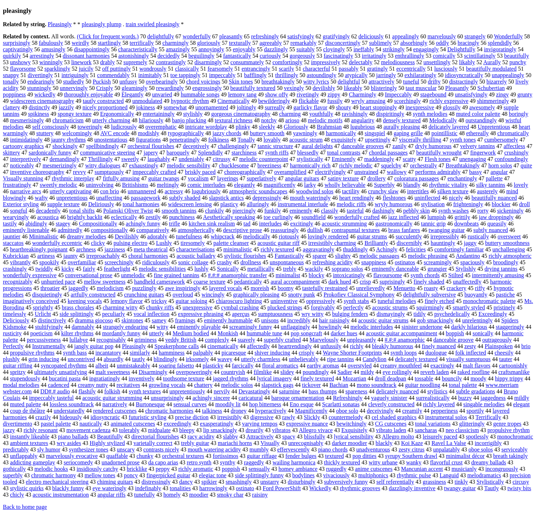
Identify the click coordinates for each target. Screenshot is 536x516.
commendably (113, 75)
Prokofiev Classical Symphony (359, 295)
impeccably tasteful (51, 398)
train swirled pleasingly (153, 24)
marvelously (441, 36)
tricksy (159, 301)
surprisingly (16, 43)
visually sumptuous (468, 359)
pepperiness (444, 411)
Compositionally (98, 224)
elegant (521, 404)
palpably (203, 353)
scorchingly (407, 101)
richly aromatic (195, 469)
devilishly (323, 88)
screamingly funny (250, 327)
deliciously (370, 36)
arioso (292, 120)
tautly (138, 359)
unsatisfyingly (471, 94)
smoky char (230, 495)
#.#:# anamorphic (405, 340)
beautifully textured (253, 88)
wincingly (213, 295)
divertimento (17, 424)
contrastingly (171, 62)
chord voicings (203, 82)
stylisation (433, 204)
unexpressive (197, 307)
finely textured (317, 378)
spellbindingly (102, 146)
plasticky (212, 366)
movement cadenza (88, 430)
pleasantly (231, 36)
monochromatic (515, 437)
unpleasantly (361, 340)
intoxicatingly (349, 275)
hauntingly (443, 243)
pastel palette (56, 424)
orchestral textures (183, 456)
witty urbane (383, 462)
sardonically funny (50, 153)
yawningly (305, 133)
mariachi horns (235, 443)
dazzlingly (276, 49)
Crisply (104, 88)
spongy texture (75, 114)
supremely (135, 62)
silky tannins (490, 185)
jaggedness (493, 398)
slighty (343, 256)
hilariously (151, 120)
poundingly (316, 372)
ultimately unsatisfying (60, 372)
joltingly (246, 107)
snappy (11, 75)
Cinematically (233, 101)
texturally (240, 43)
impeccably (222, 75)
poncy (131, 475)
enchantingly (462, 178)
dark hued (340, 282)
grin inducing (43, 359)
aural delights (317, 146)
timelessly (14, 314)
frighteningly (468, 204)
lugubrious (362, 127)
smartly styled (469, 307)
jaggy (470, 243)
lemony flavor (126, 301)
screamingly (438, 262)
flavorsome (23, 69)
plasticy (229, 204)
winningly (51, 62)
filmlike (263, 372)
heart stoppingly (378, 107)
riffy (480, 288)
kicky (68, 269)
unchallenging (508, 249)
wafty (41, 198)
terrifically (142, 43)
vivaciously (336, 475)
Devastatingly (255, 391)
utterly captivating (71, 191)
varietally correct (152, 443)
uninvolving (100, 185)
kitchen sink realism (212, 224)
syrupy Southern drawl (411, 456)
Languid (449, 475)
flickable (309, 101)
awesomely (482, 107)
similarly (140, 353)
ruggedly (336, 469)
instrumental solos (446, 417)
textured (334, 456)
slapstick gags (277, 385)
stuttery (44, 133)
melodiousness (398, 62)
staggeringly (510, 327)
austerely (487, 191)
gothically (14, 469)
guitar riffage (262, 456)
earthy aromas (323, 366)
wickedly (45, 94)
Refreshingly (348, 398)
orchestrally (423, 165)
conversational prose (89, 275)
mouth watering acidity (214, 449)
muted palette (25, 404)
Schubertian (490, 88)
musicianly (464, 469)
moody (478, 378)
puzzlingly (144, 288)
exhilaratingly (420, 75)
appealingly (405, 36)
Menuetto (404, 288)
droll (524, 204)
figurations (148, 140)
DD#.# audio (55, 391)
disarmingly (208, 62)
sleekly (267, 127)
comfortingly (287, 62)
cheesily (504, 353)
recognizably (18, 282)
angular (499, 172)
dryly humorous (433, 146)
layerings (227, 178)
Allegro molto (398, 437)
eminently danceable (395, 269)
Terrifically (488, 417)
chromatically (513, 133)
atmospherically (196, 230)
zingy (502, 94)
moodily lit (228, 404)
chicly (17, 495)
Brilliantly (376, 243)
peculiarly (113, 314)
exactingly (442, 366)
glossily (452, 107)
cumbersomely (501, 140)
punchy (517, 62)
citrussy (222, 159)
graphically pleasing (256, 295)
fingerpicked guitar (168, 475)
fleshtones (394, 198)
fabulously (51, 43)
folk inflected (470, 353)
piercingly (244, 211)
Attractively (259, 437)
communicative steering (107, 153)
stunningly (39, 88)
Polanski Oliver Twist (128, 211)
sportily (475, 411)
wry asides (69, 443)
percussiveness (44, 340)
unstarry (269, 482)
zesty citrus (411, 449)
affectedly (258, 346)
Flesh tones (437, 159)
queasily (496, 224)
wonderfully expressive (30, 275)
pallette (494, 178)
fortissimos (225, 456)
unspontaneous (287, 262)
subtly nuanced (490, 230)
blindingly (165, 359)
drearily (255, 430)
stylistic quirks (27, 488)
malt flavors (476, 366)
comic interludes (206, 185)
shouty (343, 107)
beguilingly (201, 56)
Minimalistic (43, 236)
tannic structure (275, 146)
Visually (269, 443)
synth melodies (430, 114)
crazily (43, 417)
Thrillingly (100, 159)
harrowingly (213, 488)
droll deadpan (390, 378)
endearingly (40, 82)
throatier (50, 288)
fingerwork (483, 153)
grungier (437, 269)
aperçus (240, 314)
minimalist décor (465, 456)
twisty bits (519, 488)
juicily (86, 69)
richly (356, 346)
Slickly (312, 417)
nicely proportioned (105, 107)
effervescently (293, 449)
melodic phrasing (428, 256)
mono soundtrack (377, 385)
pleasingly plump (101, 24)
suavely (246, 340)
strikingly (394, 49)
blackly (383, 443)
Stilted (455, 275)
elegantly (244, 185)
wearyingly (16, 217)
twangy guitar (459, 488)
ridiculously (155, 262)
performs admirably (438, 172)
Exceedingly (492, 314)
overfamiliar (82, 262)
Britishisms (135, 185)
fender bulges (301, 456)
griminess (145, 340)
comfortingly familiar (459, 249)
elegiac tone (212, 475)
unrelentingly (477, 320)
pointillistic (444, 133)
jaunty (70, 256)
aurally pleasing (401, 127)
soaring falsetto (176, 366)
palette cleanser (231, 243)
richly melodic (356, 165)
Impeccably (398, 94)
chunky (145, 456)
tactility (350, 191)
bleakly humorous (392, 346)
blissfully (314, 437)
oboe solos (480, 449)
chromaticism (67, 120)
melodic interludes (371, 327)
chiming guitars (115, 482)
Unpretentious (494, 127)
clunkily (214, 211)
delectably (361, 62)
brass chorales (78, 307)
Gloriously (296, 127)
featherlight (117, 269)
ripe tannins (340, 359)
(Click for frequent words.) (108, 36)
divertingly (40, 75)
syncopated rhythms (64, 366)
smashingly (239, 482)
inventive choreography (37, 172)
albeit (101, 366)
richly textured (277, 249)
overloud (183, 295)
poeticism (41, 333)
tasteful (355, 211)
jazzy (9, 430)
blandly (412, 185)
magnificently (280, 185)
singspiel (375, 133)
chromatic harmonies (169, 411)
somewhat (175, 107)
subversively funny (346, 482)
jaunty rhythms (68, 140)
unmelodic (133, 275)
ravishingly (355, 114)
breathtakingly (278, 82)
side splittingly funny (259, 475)
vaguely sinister (389, 398)
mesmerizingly (60, 165)
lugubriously (206, 191)
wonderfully (197, 36)
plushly (11, 359)
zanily (399, 146)
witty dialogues (102, 165)
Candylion (375, 359)
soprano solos (347, 269)
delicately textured (416, 359)
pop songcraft (306, 333)
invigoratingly (500, 49)
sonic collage (193, 262)
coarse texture (209, 282)
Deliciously (16, 320)
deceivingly (380, 411)
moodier (198, 495)
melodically (257, 236)
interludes (270, 224)
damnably (83, 327)
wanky (414, 462)
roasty (431, 288)
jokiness (145, 107)
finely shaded (428, 282)
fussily (335, 101)
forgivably (323, 307)
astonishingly (133, 56)
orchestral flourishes (151, 146)
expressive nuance (307, 424)
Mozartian (354, 378)
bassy (475, 172)
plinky (243, 127)
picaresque (233, 353)
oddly (442, 43)
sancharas (426, 430)
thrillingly (286, 75)
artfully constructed (93, 295)
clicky (98, 243)
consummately (247, 62)
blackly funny (68, 488)
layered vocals (225, 288)
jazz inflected (403, 217)
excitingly (301, 224)
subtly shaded (185, 198)
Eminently (344, 159)
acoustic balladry (196, 256)
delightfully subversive (429, 295)
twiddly (44, 269)
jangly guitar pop (93, 346)
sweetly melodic (58, 185)
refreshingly (265, 36)
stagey (63, 224)
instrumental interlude (303, 204)
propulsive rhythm (509, 430)
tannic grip (433, 224)
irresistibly (229, 417)
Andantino (468, 256)
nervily (222, 391)
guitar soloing (191, 301)
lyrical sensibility (354, 437)
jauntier (11, 236)
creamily (412, 411)
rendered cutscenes (115, 411)
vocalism (198, 178)
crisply (307, 353)
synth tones (462, 140)
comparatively (153, 230)
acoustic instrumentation (61, 495)
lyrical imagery (274, 378)
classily (329, 211)
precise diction (192, 417)
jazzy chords (226, 133)
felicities (416, 249)
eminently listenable (26, 230)
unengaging (472, 159)
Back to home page (25, 507)
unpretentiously (187, 391)
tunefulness (189, 236)
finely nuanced (439, 346)
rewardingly (170, 88)
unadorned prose (120, 462)
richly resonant (41, 430)
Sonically (228, 269)
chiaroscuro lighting (239, 301)
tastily (10, 224)
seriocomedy (78, 462)
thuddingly (355, 249)
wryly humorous (393, 204)
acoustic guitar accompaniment (401, 333)
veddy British (180, 340)
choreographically (245, 172)
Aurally (492, 62)
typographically (186, 133)
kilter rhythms (77, 333)
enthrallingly (409, 56)
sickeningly (510, 211)
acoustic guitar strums (383, 320)
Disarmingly (153, 372)
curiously (270, 56)
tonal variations (432, 424)
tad (246, 224)
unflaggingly (295, 327)
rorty (482, 211)
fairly (89, 269)
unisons (270, 320)
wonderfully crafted (357, 217)
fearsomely (220, 69)
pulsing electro (131, 243)
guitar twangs (164, 178)
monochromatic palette (489, 301)
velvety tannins (477, 146)
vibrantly (20, 262)
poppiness (14, 94)
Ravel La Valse (448, 443)
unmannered (142, 191)
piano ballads (73, 437)
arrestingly (42, 56)
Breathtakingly (463, 165)
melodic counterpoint (263, 159)
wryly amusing (368, 101)
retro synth (199, 462)
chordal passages (388, 153)
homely (172, 495)
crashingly (15, 269)
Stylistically (490, 482)
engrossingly (207, 88)
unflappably (23, 456)
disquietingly (47, 295)
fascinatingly (338, 56)
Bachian (338, 385)
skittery (11, 153)
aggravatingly (318, 249)
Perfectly (13, 346)
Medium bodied (191, 333)
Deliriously (101, 204)
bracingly (468, 43)
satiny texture (343, 178)
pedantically (248, 282)
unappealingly (508, 75)
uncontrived (81, 359)
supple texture (63, 204)
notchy (269, 120)
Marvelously (324, 340)
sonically (483, 333)
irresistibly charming (332, 243)
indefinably (148, 488)
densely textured (402, 120)
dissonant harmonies (86, 56)
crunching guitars (144, 295)
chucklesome (234, 165)
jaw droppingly (496, 217)
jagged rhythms (230, 378)
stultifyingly (49, 327)
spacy (288, 437)
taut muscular (421, 88)
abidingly (36, 224)
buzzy (465, 398)
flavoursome (387, 275)
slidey (287, 372)
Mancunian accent (422, 469)
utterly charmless (260, 359)
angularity (362, 120)
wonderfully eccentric (57, 243)
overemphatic (161, 127)
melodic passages (379, 256)
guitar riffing (17, 366)
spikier (209, 482)
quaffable (117, 456)
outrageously (497, 340)
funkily (272, 211)
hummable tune (264, 333)
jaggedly (78, 288)
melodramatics (484, 475)
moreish (259, 288)
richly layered (439, 404)
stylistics (437, 391)
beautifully (516, 56)
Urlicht (43, 314)
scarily (286, 69)
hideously (70, 417)
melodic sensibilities (162, 269)
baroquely (178, 153)
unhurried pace (58, 282)
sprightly (43, 307)
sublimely (380, 43)
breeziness (270, 165)
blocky (317, 275)
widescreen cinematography (42, 101)
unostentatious (110, 140)
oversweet (509, 236)
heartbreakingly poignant (38, 249)
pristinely (504, 307)
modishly (148, 133)
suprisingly (392, 282)
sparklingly (57, 69)
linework (81, 62)
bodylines (303, 475)
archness (86, 249)
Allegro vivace (316, 430)
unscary (126, 449)
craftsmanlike (514, 372)
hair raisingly (334, 320)
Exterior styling (21, 204)
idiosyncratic (105, 417)
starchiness (244, 153)
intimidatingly (26, 140)
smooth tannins (179, 211)
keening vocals (85, 301)
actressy (173, 191)
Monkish (228, 333)
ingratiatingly (104, 378)
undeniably (191, 159)
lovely (521, 185)
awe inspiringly (182, 288)
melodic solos (237, 385)
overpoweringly (194, 372)
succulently (409, 236)
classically (187, 69)
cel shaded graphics (394, 417)
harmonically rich (310, 165)
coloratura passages (416, 178)
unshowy (20, 62)
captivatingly (18, 49)
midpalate (159, 430)
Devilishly (127, 236)
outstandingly (481, 120)
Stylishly (465, 269)
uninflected (427, 198)
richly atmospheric (510, 256)
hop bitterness (265, 404)
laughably (159, 159)
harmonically (341, 133)
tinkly (461, 482)
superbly (13, 475)
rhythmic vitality (448, 185)
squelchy (391, 165)
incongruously (501, 469)
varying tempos (259, 424)
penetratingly (184, 140)
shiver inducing (272, 353)
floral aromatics (280, 366)
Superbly (384, 185)
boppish (455, 333)
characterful (316, 69)
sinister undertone (422, 327)
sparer (319, 256)
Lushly (164, 243)
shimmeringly (493, 101)
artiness (46, 256)
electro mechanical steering (57, 482)
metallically (260, 269)
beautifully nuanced (494, 198)
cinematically (222, 346)
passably (348, 69)
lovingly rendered (328, 236)
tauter (505, 359)
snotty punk (301, 295)
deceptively (196, 146)
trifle (174, 224)
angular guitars (302, 178)
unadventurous (373, 449)
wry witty (312, 314)
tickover (311, 385)
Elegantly (132, 94)
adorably (157, 236)
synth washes (453, 211)
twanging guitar (447, 230)
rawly (288, 417)
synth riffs (276, 153)
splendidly (500, 43)
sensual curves (190, 404)
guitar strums (372, 236)
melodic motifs (325, 120)
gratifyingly (336, 36)
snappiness (373, 262)
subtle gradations (475, 391)
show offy (276, 94)
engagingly (426, 49)
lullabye (79, 340)
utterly (156, 333)
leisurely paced (440, 437)
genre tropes (507, 424)
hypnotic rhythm (190, 101)
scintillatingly (480, 56)
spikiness (38, 114)
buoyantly (475, 295)
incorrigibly (488, 443)
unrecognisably (305, 443)
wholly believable (345, 185)
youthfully (321, 114)
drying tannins (500, 269)
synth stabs (356, 301)
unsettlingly (437, 62)
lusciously (446, 69)
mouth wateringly (310, 198)
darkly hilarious (469, 327)
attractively (381, 82)
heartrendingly (295, 346)
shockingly (64, 146)
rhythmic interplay (73, 178)
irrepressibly (444, 236)
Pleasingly (60, 24)
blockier (501, 204)
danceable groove (454, 340)
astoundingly (321, 75)
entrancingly (255, 69)
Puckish (102, 82)
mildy (367, 372)
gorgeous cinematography (240, 114)
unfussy (128, 82)
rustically (478, 236)
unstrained (366, 172)
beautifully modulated (491, 69)
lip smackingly (220, 430)
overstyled (360, 366)
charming (290, 114)
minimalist (288, 275)
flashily (87, 391)
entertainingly (158, 114)
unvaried (162, 94)
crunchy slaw (383, 191)
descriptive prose (242, 230)
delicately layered (449, 127)
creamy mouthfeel (401, 366)
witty (162, 327)
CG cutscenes (391, 424)
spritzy (18, 372)
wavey (225, 359)
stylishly (192, 114)
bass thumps (322, 391)
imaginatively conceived (31, 301)
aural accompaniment (295, 282)
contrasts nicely (161, 449)
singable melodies (483, 404)
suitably (305, 49)
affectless (514, 146)
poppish (231, 469)
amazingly (178, 49)
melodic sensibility (188, 165)
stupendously (25, 378)
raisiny (260, 495)
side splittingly (76, 314)
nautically (91, 424)
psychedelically (452, 314)
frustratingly (17, 185)
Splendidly (210, 153)
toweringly (89, 127)
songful (18, 211)
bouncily (452, 378)
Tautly (491, 488)
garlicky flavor (310, 107)
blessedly (308, 153)
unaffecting (109, 198)
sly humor (48, 449)
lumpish (436, 217)
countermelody (346, 417)
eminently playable (199, 327)
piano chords (333, 449)
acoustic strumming (344, 224)
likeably (353, 88)
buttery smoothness (507, 243)
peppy (163, 469)
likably (467, 62)
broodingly (505, 262)
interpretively (25, 159)
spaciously (472, 262)
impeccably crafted (154, 172)
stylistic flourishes (245, 256)
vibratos (281, 430)
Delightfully (461, 49)
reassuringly (284, 230)
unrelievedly (370, 288)
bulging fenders (350, 314)
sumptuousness (275, 314)
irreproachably (103, 256)
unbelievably (304, 359)
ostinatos (405, 262)
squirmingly (430, 307)
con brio (109, 191)
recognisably (111, 340)
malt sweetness (113, 372)
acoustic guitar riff (278, 243)
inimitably (150, 75)
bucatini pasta (64, 378)
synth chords (425, 275)
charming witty (120, 307)
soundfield (313, 217)
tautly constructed (103, 101)
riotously (289, 236)
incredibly (299, 320)
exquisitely (343, 140)
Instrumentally (49, 346)
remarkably (304, 43)
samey (159, 320)
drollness (250, 262)
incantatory (108, 353)
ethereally (477, 133)
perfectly (353, 307)
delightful (349, 82)
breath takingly (510, 456)
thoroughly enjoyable (88, 94)
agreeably (270, 43)
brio (526, 346)
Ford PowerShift (282, 488)
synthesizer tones (88, 449)
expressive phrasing (201, 314)
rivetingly (308, 94)
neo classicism (462, 430)
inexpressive (420, 107)
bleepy (187, 430)
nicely (456, 198)
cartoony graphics (23, 146)
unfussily (330, 346)
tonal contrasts (343, 153)
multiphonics (373, 475)
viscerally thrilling (420, 140)
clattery (11, 107)
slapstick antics (226, 198)
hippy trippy (509, 378)
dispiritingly (390, 114)
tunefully (144, 495)
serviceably (514, 449)
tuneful (411, 82)
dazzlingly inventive (412, 488)
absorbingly (413, 43)
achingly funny (143, 224)
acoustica (48, 217)
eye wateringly (109, 488)
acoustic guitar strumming (112, 398)
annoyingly (211, 49)
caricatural (251, 398)
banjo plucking (189, 120)
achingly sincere (211, 398)
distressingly (156, 482)
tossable (424, 378)
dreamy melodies (86, 236)
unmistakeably (133, 366)
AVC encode (114, 133)
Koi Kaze (412, 443)
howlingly (330, 327)
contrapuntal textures (355, 230)
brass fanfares (404, 230)
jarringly (386, 75)
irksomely (197, 359)
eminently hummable (228, 320)
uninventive (284, 301)
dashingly (383, 211)
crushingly (516, 153)
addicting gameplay (32, 462)
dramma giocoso (94, 320)
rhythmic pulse (414, 475)
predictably (16, 449)
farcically (242, 366)
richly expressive (448, 101)
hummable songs (200, 94)
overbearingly (162, 82)
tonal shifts (82, 211)
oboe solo (347, 411)
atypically (356, 75)
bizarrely (497, 82)
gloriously (208, 43)
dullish (315, 230)
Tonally (246, 140)
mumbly (258, 449)
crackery (456, 288)
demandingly (64, 159)
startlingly (109, 43)
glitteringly (471, 424)
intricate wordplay (206, 127)
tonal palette (463, 385)
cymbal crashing (240, 307)
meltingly (168, 185)
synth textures (145, 391)
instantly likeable (29, 437)
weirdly (80, 43)
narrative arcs (25, 191)
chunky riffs (160, 307)
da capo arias (163, 462)
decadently (48, 211)
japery (151, 153)
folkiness (218, 140)
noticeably (22, 165)
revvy (79, 172)
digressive (262, 417)
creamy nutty (93, 385)
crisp (365, 282)
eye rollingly (397, 372)
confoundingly (511, 159)
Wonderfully (508, 36)
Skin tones (241, 82)
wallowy (397, 172)
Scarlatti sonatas (340, 404)
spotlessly (477, 437)
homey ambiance (297, 469)
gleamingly (135, 88)
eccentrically (411, 69)
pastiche (505, 295)
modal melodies (21, 385)
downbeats (466, 224)
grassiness (434, 482)
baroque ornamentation (297, 398)
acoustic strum (305, 140)
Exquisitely (354, 430)
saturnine (289, 391)
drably (107, 62)
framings (185, 320)
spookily (49, 262)
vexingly (294, 88)
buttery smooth (267, 133)
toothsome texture (183, 378)
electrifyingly (330, 172)
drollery (377, 178)
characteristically (137, 49)
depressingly (266, 198)
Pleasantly (457, 88)
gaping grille (408, 133)
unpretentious (71, 198)
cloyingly (334, 49)
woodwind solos (314, 191)
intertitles (418, 191)
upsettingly (378, 140)
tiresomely (193, 243)
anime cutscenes (373, 469)
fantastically (237, 56)
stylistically (310, 159)
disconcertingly (342, 43)
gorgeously (302, 56)
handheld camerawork (159, 282)
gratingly (377, 69)
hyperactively (270, 411)
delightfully (160, 36)
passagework (146, 198)
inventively (141, 378)
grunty (524, 94)
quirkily (12, 56)
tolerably (129, 430)
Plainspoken (499, 346)
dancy (186, 482)
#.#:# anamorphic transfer (237, 275)
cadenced (59, 385)
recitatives (128, 385)
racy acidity (200, 437)
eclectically (124, 217)
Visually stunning (23, 178)
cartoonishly (513, 366)
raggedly (254, 462)
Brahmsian (329, 127)
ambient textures (29, 443)
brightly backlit (84, 217)
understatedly (69, 411)
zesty (470, 346)
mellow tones (100, 475)
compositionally (109, 230)
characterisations (195, 249)
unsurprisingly (167, 398)
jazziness (114, 249)
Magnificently (311, 411)
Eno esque (302, 404)
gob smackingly (435, 320)
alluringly (258, 204)
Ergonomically (117, 114)
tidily (419, 314)
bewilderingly (274, 101)
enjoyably (244, 49)
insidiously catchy (97, 469)
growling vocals (167, 385)
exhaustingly (143, 165)
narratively (114, 404)
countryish (233, 372)
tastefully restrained (325, 288)
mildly (521, 398)
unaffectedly (467, 282)
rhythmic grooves (360, 488)
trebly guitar (195, 443)
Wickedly (320, 488)
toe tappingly (186, 75)
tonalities (180, 488)
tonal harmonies (141, 204)
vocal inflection (151, 314)
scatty (409, 159)
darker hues (344, 333)
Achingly (387, 249)
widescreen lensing (190, 204)
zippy (333, 94)
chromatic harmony (53, 475)
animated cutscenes (133, 424)
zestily (153, 217)
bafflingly (255, 75)
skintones (132, 320)
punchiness (182, 217)
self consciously (50, 127)
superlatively (262, 178)
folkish (112, 391)
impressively (325, 62)
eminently (300, 211)
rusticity (12, 333)
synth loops (404, 353)
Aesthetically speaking (229, 217)
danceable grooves (362, 146)
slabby (230, 437)
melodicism (110, 288)
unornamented (211, 107)
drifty (434, 82)
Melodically (443, 120)
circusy (520, 482)
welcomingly (77, 133)
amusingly (54, 49)
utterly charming (111, 120)
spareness (356, 391)
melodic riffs (351, 204)
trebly (289, 269)
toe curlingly (278, 217)
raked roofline (474, 372)
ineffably (364, 49)
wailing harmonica (294, 462)
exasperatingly (216, 424)
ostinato (245, 488)
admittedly (70, 230)
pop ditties (365, 456)
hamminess (172, 353)
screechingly (119, 262)
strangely (474, 36)
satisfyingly (300, 36)
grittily (462, 217)
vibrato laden (391, 430)
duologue (436, 353)
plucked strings (284, 307)
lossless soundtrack (72, 404)
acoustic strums (390, 307)
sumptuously (109, 172)
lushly (202, 269)
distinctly (39, 107)
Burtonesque (150, 404)
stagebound (433, 94)
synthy (227, 462)
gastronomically (393, 224)
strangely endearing (125, 327)
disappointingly (92, 49)
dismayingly (391, 314)
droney (239, 411)
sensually (259, 469)
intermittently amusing (498, 275)
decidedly (169, 56)
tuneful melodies (397, 301)
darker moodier (349, 443)
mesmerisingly (27, 120)
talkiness (212, 411)
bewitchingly (351, 424)
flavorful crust (446, 462)
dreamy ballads (488, 462)
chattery (203, 385)
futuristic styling (147, 417)
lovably (272, 140)
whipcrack (223, 236)
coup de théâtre (27, 411)
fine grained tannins (176, 275)
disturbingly (301, 482)
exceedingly (177, 424)
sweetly (130, 159)
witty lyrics (316, 82)
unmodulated (147, 101)
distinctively (52, 320)
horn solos (500, 165)
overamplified (290, 172)
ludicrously (124, 127)
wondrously (153, 69)
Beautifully (110, 437)
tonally (11, 82)
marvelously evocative (71, 456)
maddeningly (379, 159)
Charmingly (362, 94)
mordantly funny (121, 333)
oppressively (320, 301)
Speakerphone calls (176, 346)
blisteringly (384, 88)
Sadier (345, 372)
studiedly (73, 82)
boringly (518, 114)
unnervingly (73, 88)
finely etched (439, 301)
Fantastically (289, 256)
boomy (285, 288)
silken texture (453, 191)
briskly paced (200, 172)
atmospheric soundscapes (258, 191)
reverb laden (434, 372)
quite (526, 165)
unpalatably (446, 449)
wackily (314, 269)
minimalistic (237, 249)
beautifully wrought (439, 153)
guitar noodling (422, 385)
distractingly (463, 82)
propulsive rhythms (32, 353)
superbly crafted (282, 340)
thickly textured (342, 462)
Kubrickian (16, 256)
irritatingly (374, 56)
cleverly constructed (391, 404)
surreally (275, 107)
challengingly (233, 146)
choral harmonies (148, 256)
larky (310, 185)
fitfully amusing (121, 178)
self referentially (395, 482)
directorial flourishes (155, 437)
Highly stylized (107, 443)
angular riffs (111, 495)
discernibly (409, 243)
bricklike (137, 469)
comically (444, 56)
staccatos (13, 243)
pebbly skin (416, 211)
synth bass (75, 353)
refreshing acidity (332, 262)
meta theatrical (151, 249)
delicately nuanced (397, 391)
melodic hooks (51, 469)
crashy (224, 262)
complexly (217, 340)
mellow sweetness (104, 282)
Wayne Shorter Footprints (352, 353)
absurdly (113, 359)
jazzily (66, 107)
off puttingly (116, 69)
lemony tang (242, 94)
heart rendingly (356, 198)
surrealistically (433, 398)
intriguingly (75, 75)
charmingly (175, 43)
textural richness (233, 120)
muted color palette (478, 114)
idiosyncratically (464, 75)
